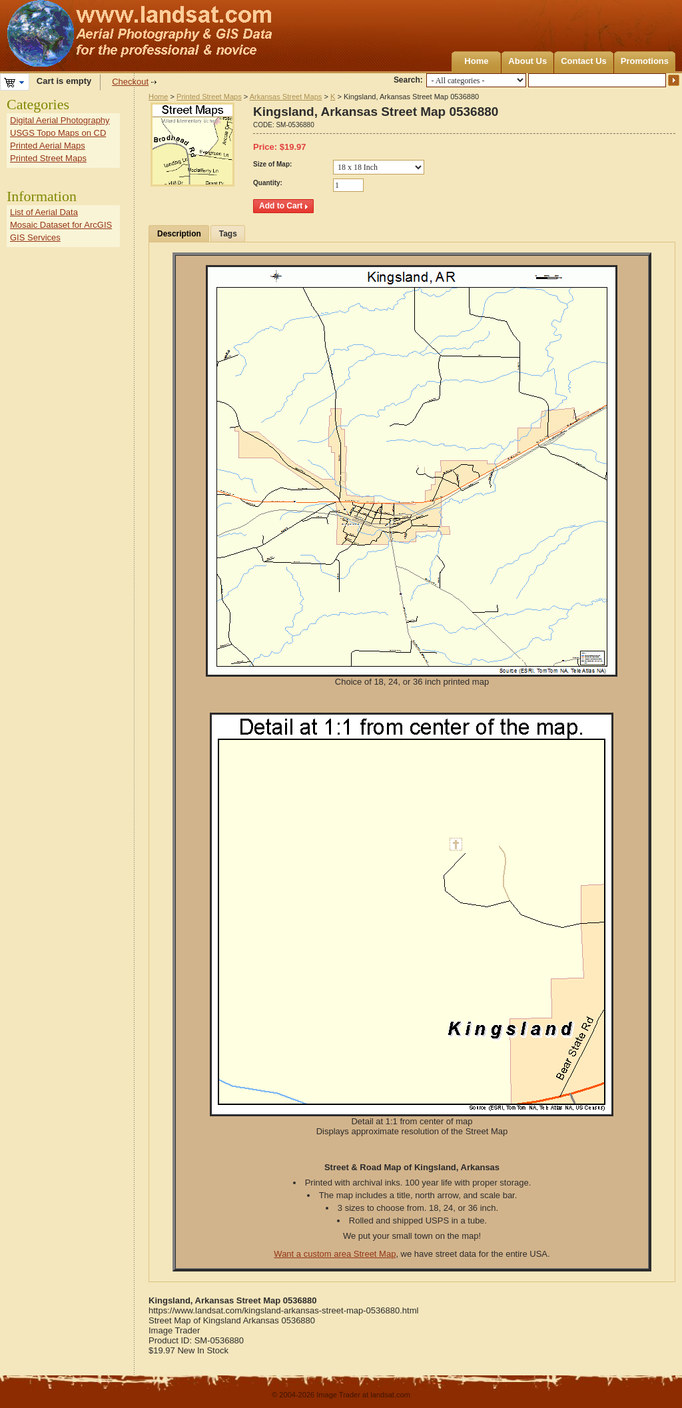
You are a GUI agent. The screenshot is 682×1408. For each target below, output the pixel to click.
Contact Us (584, 61)
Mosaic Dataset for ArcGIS (61, 225)
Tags (228, 233)
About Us (527, 61)
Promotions (645, 61)
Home (476, 61)
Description (179, 233)
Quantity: (267, 182)
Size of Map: (272, 164)
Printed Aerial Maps (47, 146)
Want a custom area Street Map (335, 1254)
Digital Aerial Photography (60, 120)
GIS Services (35, 237)
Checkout (130, 82)
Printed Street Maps (209, 97)
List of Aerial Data (44, 212)
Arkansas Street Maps (286, 97)
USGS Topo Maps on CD (58, 133)
